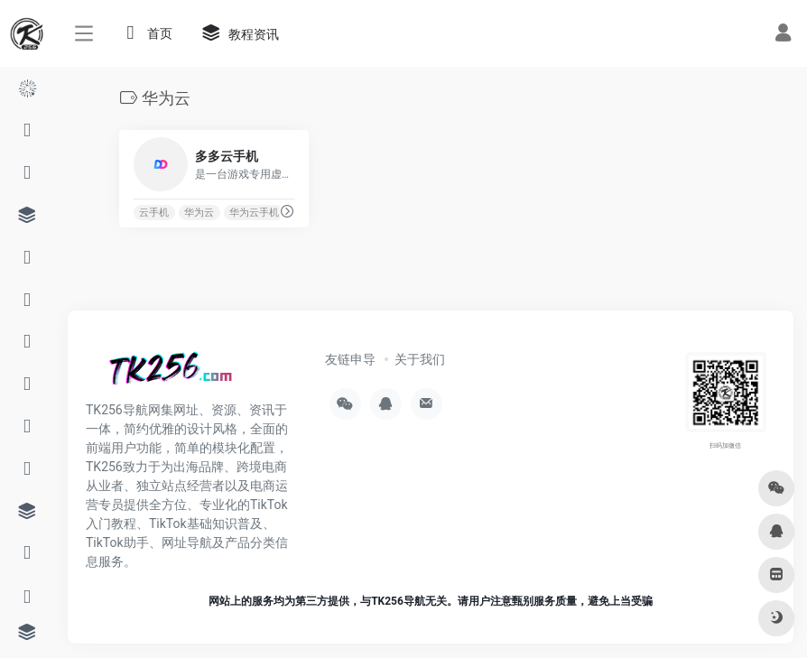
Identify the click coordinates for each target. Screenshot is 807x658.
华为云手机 (254, 212)
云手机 (154, 212)
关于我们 (419, 359)
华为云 (199, 212)
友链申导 (350, 359)
